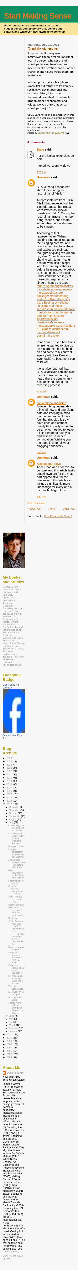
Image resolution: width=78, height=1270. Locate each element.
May (11, 1019)
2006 (9, 1050)
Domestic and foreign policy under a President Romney (16, 838)
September (15, 816)
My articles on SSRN (14, 664)
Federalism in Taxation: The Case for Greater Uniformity (13, 658)
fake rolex (53, 335)
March (12, 1025)
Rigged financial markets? (16, 948)
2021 (9, 774)
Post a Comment (36, 503)
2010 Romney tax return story (15, 899)
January (13, 1031)
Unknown (43, 177)
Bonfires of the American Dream (12, 588)
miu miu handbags (53, 330)
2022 (9, 771)
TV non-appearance (15, 987)
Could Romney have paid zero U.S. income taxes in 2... (16, 926)
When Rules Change (14, 643)
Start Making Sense (37, 15)
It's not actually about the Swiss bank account (15, 980)
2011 (9, 1034)
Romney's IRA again (15, 998)
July (11, 822)
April (11, 1022)
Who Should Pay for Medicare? (13, 639)
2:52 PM (41, 496)
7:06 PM (41, 172)
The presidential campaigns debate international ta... (16, 939)
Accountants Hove (49, 463)
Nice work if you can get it (16, 993)
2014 (9, 797)
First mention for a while (16, 882)
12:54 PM (42, 391)
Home (52, 508)
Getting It (8, 605)
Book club (13, 918)
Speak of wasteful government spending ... (15, 890)
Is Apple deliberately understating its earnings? (16, 853)
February (14, 1028)
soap (50, 309)
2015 (9, 794)
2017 (9, 787)
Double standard (16, 904)
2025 (9, 761)
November (14, 810)
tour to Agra (44, 286)
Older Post (69, 508)
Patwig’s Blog (10, 1251)
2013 (9, 800)
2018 (9, 784)
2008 (9, 1044)
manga (56, 286)
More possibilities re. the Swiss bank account (16, 874)
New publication (16, 846)
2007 (9, 1047)
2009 (9, 1041)
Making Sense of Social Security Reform (12, 632)
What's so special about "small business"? (16, 969)
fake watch (56, 325)
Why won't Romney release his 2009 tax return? (15, 957)
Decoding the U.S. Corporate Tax (12, 609)
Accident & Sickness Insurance (56, 327)
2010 (9, 1037)
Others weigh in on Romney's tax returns (16, 828)
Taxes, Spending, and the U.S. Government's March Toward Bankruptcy (12, 619)
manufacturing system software (52, 297)
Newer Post (34, 508)
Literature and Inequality (10, 593)
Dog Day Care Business (53, 301)
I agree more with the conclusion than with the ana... (16, 1008)
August (13, 819)
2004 (9, 1057)
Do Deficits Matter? (13, 627)
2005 (9, 1054)
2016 (9, 790)
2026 (9, 758)
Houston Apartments (50, 317)
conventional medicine (51, 403)
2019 (9, 781)
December (14, 807)
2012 (9, 804)
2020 (9, 777)
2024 (9, 764)
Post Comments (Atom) (58, 516)
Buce (40, 149)
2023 (9, 767)
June (12, 1016)
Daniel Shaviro (15, 1072)
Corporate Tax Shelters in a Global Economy (13, 648)
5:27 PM (41, 452)
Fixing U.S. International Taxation (9, 600)
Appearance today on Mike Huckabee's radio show (16, 864)
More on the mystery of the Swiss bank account (16, 911)
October (13, 813)
